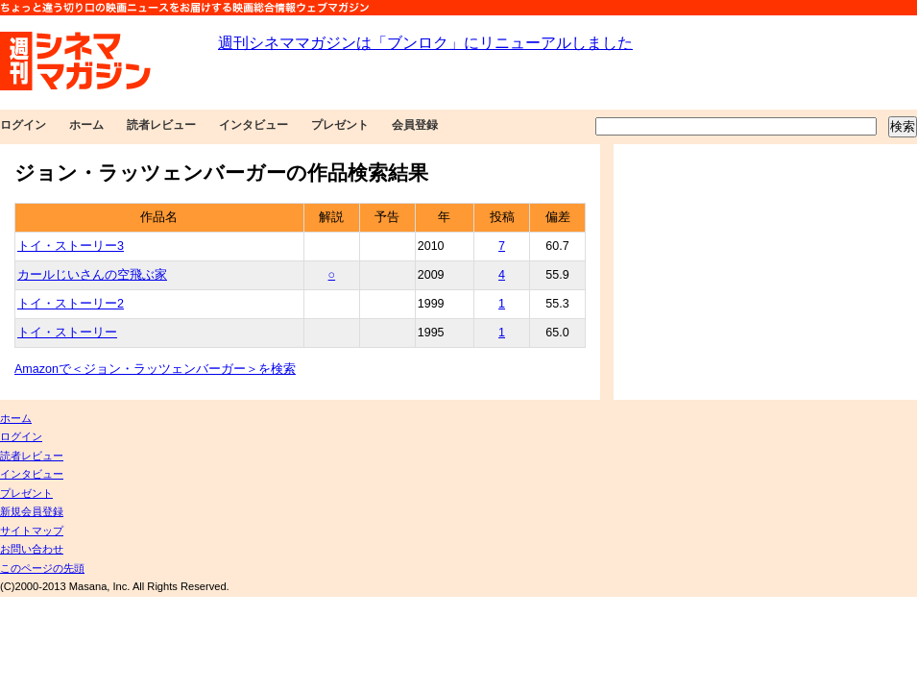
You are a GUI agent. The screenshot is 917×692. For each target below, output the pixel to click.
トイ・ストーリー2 (70, 303)
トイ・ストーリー (67, 332)
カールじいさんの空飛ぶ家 (92, 275)
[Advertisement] (765, 272)
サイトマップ (31, 530)
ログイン (23, 125)
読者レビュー (161, 125)
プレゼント (340, 125)
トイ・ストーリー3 (70, 246)
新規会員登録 (31, 511)
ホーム (86, 125)
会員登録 (415, 125)
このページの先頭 (42, 568)
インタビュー (253, 125)
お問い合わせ (31, 549)
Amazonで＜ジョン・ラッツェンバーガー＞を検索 (155, 369)
